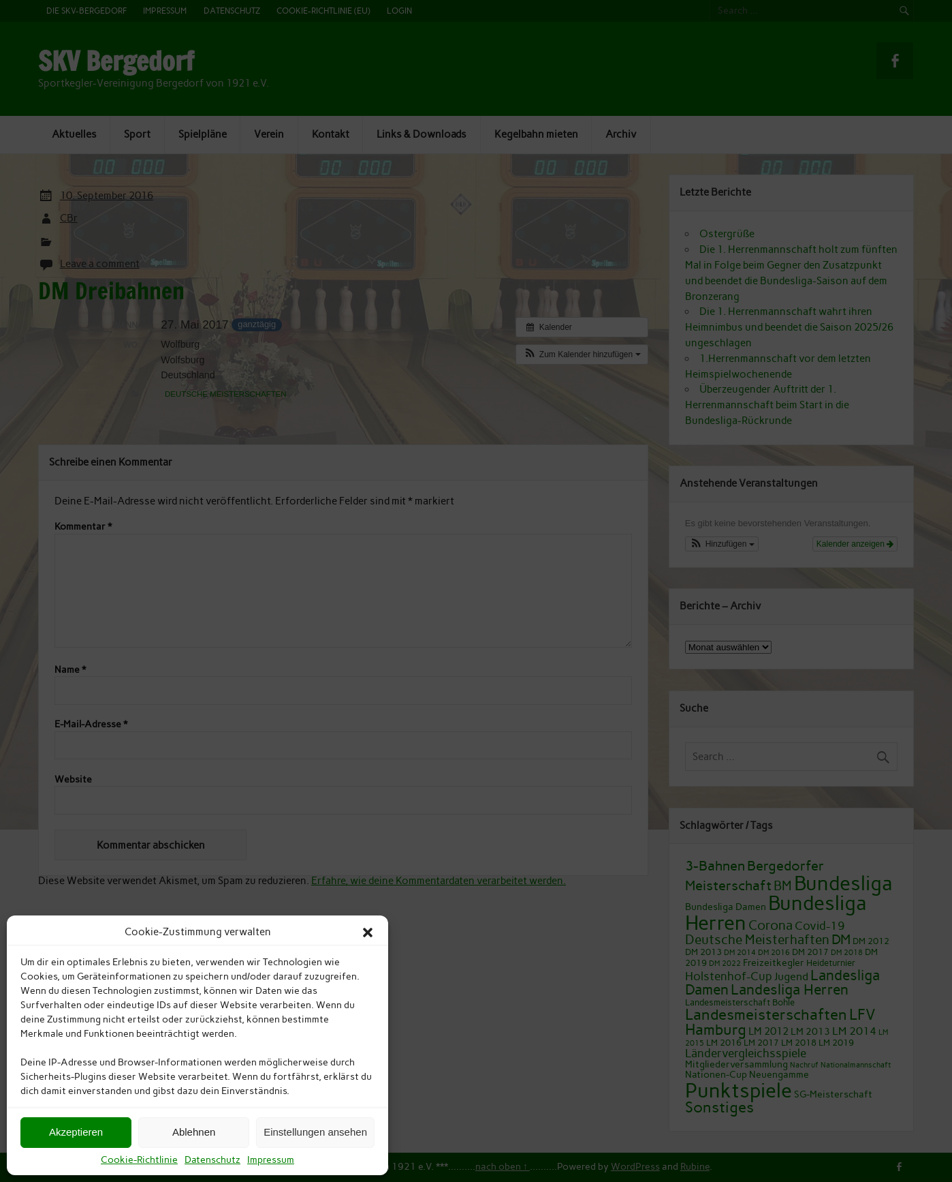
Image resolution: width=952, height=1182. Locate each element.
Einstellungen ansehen (315, 1132)
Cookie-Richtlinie (139, 1160)
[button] (368, 932)
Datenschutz (212, 1160)
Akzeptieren (76, 1132)
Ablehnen (193, 1132)
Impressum (270, 1160)
